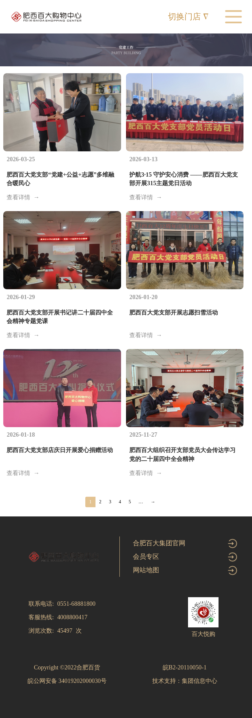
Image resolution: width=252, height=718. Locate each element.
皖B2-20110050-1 (185, 667)
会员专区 (146, 556)
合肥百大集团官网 (159, 543)
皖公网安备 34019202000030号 (67, 681)
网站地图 (146, 570)
